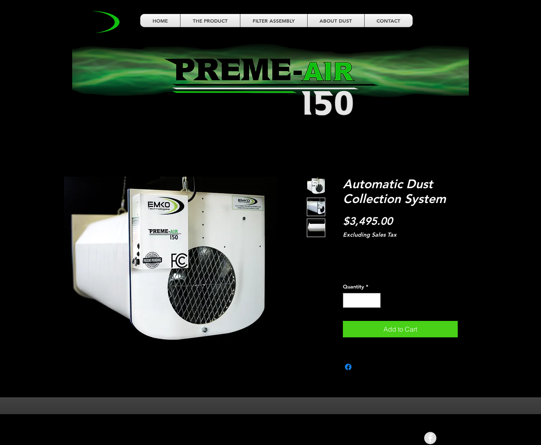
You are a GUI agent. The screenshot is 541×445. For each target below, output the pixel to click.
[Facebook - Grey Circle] (430, 438)
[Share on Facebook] (348, 367)
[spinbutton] (362, 300)
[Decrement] (349, 300)
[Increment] (374, 300)
